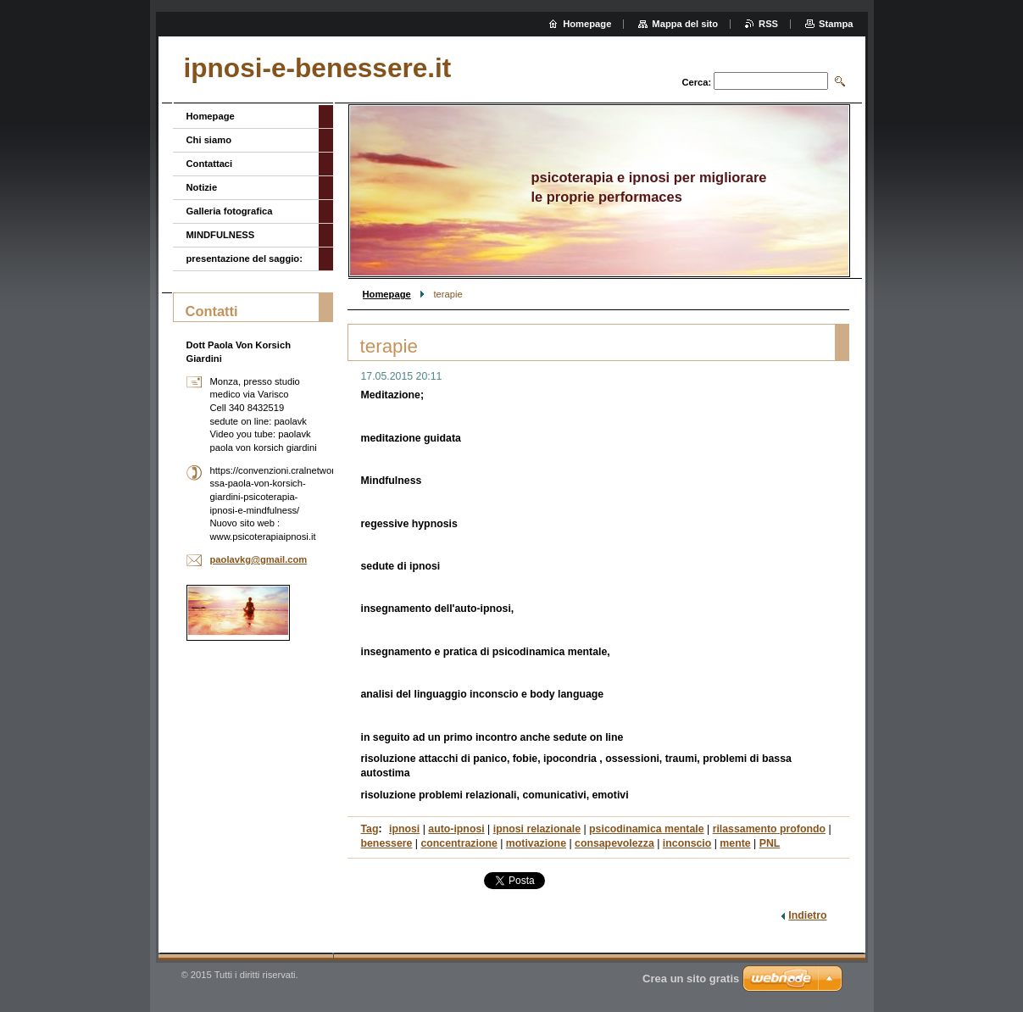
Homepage (387, 294)
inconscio (687, 843)
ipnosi (404, 829)
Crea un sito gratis (690, 978)
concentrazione (458, 843)
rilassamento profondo (769, 829)
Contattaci (209, 163)
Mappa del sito (685, 24)
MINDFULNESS (220, 235)
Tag (370, 829)
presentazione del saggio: (244, 258)
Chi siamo (208, 140)
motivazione (536, 843)
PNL (770, 843)
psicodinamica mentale (646, 829)
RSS (768, 24)
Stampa (836, 24)
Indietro (807, 915)
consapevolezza (614, 843)
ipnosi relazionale (537, 829)
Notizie (202, 187)
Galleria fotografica (229, 211)
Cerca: (696, 82)
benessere (387, 843)
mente (735, 843)
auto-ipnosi (456, 829)
